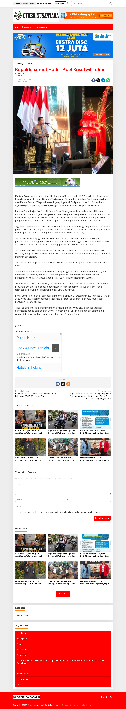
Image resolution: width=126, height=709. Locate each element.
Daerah (20, 644)
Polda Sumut (22, 679)
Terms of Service (69, 705)
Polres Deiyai (22, 673)
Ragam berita (23, 649)
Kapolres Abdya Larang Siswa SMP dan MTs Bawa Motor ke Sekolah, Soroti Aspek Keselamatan (61, 431)
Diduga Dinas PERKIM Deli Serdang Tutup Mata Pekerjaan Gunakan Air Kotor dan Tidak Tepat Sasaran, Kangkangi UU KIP (88, 395)
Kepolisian (21, 633)
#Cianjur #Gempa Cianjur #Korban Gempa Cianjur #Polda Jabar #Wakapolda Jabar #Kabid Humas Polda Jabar (60, 661)
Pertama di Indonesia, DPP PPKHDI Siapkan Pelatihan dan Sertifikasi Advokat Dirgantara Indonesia (94, 431)
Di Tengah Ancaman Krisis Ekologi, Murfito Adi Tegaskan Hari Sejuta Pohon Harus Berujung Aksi (61, 459)
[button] (110, 3)
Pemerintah (22, 655)
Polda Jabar (22, 638)
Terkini (17, 81)
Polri (19, 668)
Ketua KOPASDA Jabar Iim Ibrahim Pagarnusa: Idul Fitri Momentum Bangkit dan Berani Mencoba (29, 459)
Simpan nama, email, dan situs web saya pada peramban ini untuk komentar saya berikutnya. (59, 512)
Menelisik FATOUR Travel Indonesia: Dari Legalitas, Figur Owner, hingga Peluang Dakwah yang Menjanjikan (94, 459)
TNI (18, 684)
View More (63, 593)
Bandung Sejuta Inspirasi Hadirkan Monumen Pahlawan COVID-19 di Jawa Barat (38, 393)
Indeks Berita (85, 705)
